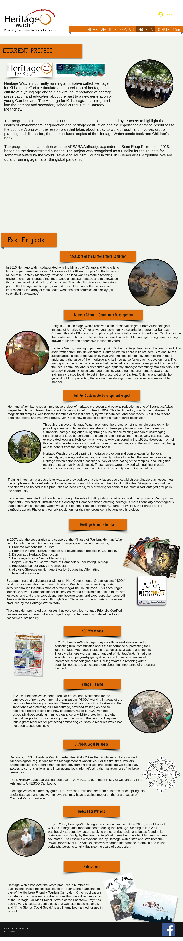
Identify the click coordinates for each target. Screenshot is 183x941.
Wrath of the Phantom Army (74, 900)
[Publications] (92, 866)
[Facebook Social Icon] (168, 929)
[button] (98, 256)
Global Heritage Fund (128, 348)
